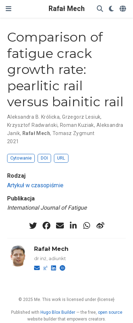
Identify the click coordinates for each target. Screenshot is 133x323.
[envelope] (60, 225)
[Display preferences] (111, 9)
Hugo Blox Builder (57, 312)
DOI (44, 158)
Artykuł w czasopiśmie (35, 185)
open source (110, 312)
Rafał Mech (67, 9)
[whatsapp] (87, 225)
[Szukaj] (100, 9)
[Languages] (123, 9)
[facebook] (46, 225)
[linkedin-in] (73, 225)
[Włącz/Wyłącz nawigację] (8, 9)
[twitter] (33, 225)
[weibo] (100, 225)
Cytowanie (21, 158)
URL (61, 158)
